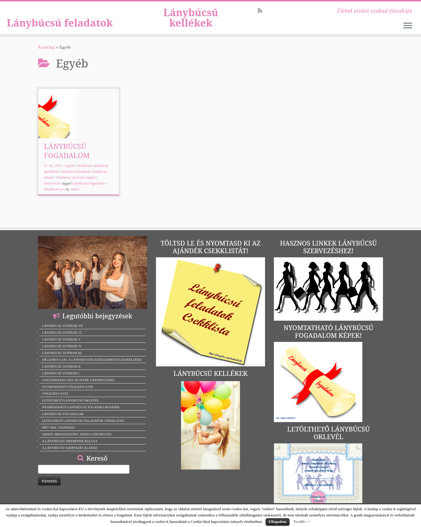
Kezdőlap (46, 54)
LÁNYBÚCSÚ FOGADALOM (67, 158)
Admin (74, 197)
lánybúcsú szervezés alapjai (76, 185)
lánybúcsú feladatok (76, 179)
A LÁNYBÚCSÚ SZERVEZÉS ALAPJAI (69, 447)
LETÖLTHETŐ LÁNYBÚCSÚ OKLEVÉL (70, 400)
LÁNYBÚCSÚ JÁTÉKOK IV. (62, 346)
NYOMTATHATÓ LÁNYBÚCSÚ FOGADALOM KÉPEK (81, 407)
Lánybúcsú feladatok (59, 21)
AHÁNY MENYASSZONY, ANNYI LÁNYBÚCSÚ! (77, 434)
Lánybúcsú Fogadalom (89, 191)
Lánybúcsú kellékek (191, 21)
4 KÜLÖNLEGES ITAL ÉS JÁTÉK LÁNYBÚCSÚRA (78, 380)
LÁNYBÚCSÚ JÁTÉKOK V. (61, 339)
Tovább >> (301, 521)
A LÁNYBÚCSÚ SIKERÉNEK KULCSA (70, 441)
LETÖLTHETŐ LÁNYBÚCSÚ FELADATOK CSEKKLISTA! (83, 420)
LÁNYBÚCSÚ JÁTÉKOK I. (61, 373)
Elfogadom (278, 521)
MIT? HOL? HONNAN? (58, 427)
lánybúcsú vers (55, 197)
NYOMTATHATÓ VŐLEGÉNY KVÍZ (67, 386)
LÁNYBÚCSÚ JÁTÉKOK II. (61, 366)
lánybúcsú (84, 173)
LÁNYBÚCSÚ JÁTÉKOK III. (62, 353)
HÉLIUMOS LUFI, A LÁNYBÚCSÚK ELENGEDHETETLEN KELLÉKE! (92, 359)
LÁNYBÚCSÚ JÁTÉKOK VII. (62, 325)
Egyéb (70, 173)
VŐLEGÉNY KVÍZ (55, 393)
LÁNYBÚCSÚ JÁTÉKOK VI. (62, 332)
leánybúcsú (52, 191)
